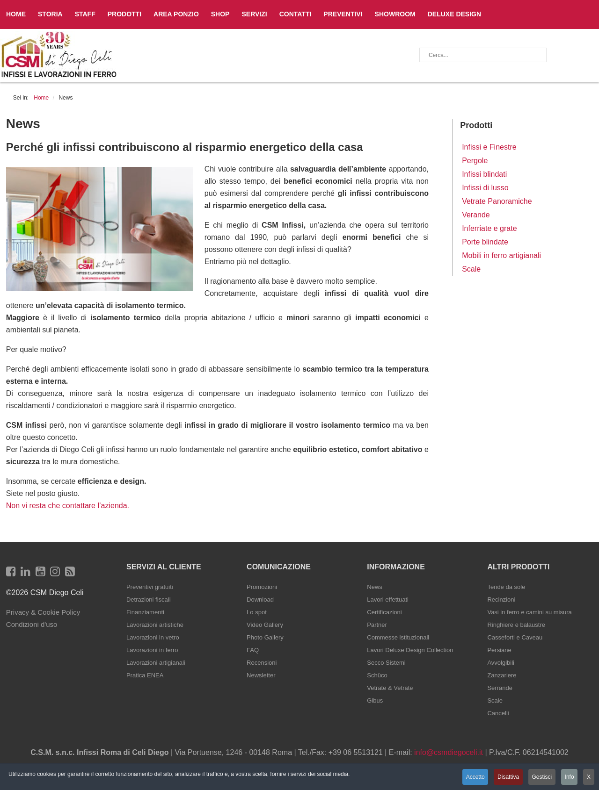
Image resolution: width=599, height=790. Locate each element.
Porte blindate (485, 242)
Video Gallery (265, 624)
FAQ (253, 650)
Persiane (499, 650)
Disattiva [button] (505, 777)
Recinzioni (501, 599)
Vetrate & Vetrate (390, 687)
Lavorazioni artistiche (154, 624)
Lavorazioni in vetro (152, 637)
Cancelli (498, 713)
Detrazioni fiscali (148, 599)
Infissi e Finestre (489, 147)
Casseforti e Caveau (514, 637)
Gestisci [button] (540, 777)
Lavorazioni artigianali (155, 662)
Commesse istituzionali (398, 637)
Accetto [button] (471, 777)
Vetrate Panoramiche (497, 201)
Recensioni (262, 662)
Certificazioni (384, 612)
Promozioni (262, 586)
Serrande (499, 687)
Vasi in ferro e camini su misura (529, 612)
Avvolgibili (500, 662)
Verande (476, 215)
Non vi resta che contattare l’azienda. (67, 506)
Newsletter (261, 675)
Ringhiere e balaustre (516, 624)
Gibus (375, 700)
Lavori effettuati (388, 599)
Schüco (377, 675)
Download (260, 599)
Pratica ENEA (144, 675)
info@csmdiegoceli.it (448, 752)
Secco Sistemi (386, 662)
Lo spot (257, 612)
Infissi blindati (484, 174)
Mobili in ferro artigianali (501, 255)
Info (568, 777)
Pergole (475, 161)
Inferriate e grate (489, 228)
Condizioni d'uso (32, 624)
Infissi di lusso (485, 188)
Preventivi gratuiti (149, 586)
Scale (471, 269)
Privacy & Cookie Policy (43, 612)
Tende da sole (506, 586)
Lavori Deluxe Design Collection (410, 650)
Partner (377, 624)
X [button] (589, 777)
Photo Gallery (265, 637)
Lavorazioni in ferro (152, 650)
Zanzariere (501, 675)
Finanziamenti (145, 612)
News (374, 586)
